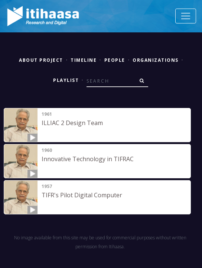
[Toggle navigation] (185, 16)
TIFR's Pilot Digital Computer (82, 195)
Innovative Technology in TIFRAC (88, 159)
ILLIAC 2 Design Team (72, 123)
